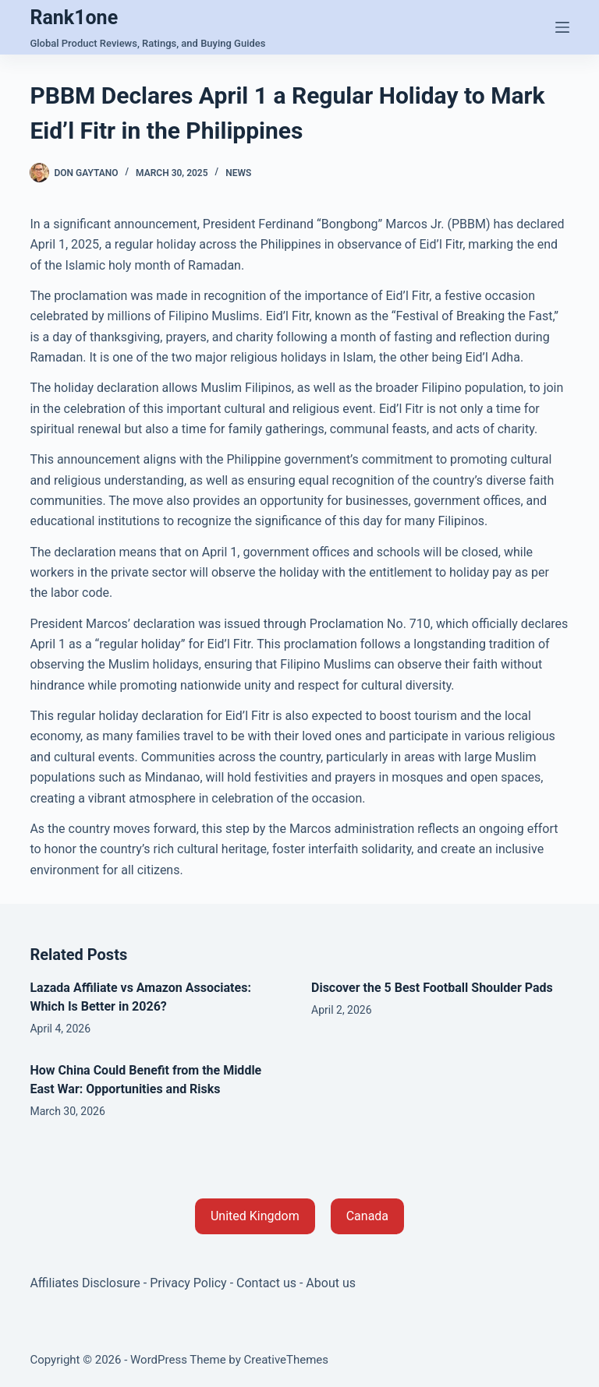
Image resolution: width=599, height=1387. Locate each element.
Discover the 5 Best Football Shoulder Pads (432, 987)
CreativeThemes (286, 1360)
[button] (255, 1216)
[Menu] (562, 27)
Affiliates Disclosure (85, 1283)
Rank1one (74, 17)
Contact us (266, 1283)
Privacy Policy (188, 1283)
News (238, 173)
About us (331, 1283)
